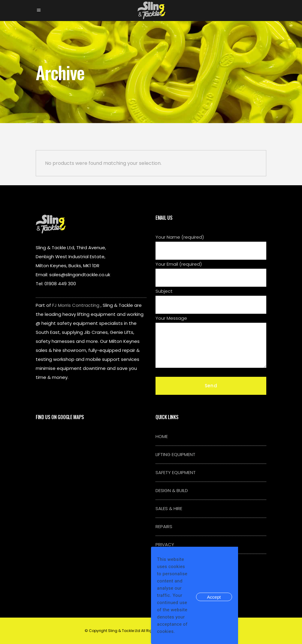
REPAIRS (164, 526)
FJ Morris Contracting (75, 305)
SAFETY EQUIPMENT (176, 472)
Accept (214, 597)
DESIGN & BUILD (172, 490)
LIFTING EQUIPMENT (175, 454)
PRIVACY (165, 544)
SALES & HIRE (169, 508)
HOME (162, 436)
